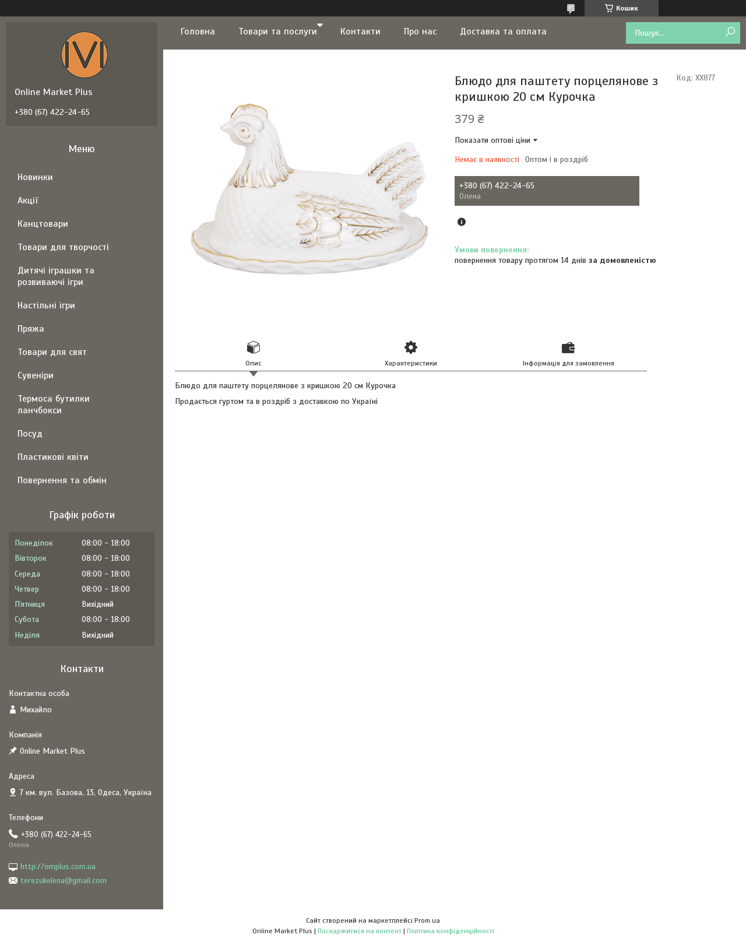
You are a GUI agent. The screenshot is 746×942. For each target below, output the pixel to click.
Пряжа (30, 329)
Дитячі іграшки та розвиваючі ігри (55, 276)
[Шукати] (730, 32)
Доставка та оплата (503, 31)
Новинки (35, 177)
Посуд (30, 434)
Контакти (360, 31)
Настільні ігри (46, 305)
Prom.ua (427, 920)
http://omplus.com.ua (58, 866)
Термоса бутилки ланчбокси (53, 404)
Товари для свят (52, 352)
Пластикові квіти (53, 457)
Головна (198, 31)
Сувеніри (35, 375)
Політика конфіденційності (450, 931)
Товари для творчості (63, 247)
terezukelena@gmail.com (63, 880)
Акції (27, 200)
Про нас (420, 31)
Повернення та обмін (62, 480)
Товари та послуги (277, 31)
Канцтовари (42, 224)
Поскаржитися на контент (360, 931)
